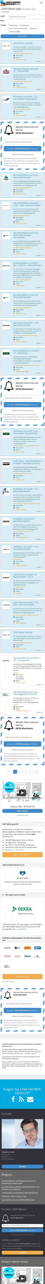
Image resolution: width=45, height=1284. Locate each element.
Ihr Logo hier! (22, 976)
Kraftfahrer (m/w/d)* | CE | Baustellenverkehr (26, 490)
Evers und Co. (17, 559)
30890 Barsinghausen (23, 710)
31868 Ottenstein (21, 87)
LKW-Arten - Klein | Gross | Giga (14, 1196)
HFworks (16, 672)
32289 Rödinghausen (22, 537)
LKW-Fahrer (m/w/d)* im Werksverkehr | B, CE (24, 575)
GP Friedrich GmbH (19, 587)
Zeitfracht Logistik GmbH (21, 215)
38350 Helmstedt (21, 565)
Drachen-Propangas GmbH (21, 280)
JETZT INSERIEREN (22, 854)
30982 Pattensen (21, 510)
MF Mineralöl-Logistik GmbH (22, 187)
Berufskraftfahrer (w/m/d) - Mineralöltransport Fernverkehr (26, 235)
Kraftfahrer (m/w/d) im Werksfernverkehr (24, 519)
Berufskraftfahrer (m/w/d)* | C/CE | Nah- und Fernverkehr (27, 204)
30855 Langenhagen (22, 371)
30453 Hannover (21, 254)
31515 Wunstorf (21, 115)
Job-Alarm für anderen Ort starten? (22, 154)
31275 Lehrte (20, 286)
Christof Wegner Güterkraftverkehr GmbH (26, 365)
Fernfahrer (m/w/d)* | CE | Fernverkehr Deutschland (26, 97)
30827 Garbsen (21, 683)
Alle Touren (13, 31)
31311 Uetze (20, 452)
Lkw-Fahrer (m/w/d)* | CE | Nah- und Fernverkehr (26, 603)
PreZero (15, 704)
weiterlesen (22, 929)
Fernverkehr (24, 25)
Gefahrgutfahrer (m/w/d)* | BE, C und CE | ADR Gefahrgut (27, 264)
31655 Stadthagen (21, 341)
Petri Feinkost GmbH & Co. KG (22, 81)
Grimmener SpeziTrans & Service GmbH (26, 615)
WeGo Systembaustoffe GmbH (22, 53)
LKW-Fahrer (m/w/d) (22, 43)
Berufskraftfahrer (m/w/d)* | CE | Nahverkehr (26, 69)
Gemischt (33, 28)
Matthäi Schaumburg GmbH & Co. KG (25, 335)
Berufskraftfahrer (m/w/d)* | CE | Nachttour (26, 351)
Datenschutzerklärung (11, 166)
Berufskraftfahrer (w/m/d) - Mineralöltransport (26, 176)
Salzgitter (19, 593)
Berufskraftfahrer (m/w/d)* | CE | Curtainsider (26, 659)
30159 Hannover (21, 59)
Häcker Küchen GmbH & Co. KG (23, 531)
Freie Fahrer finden (23, 815)
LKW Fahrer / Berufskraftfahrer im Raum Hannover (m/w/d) (27, 462)
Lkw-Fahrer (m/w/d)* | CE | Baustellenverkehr (26, 323)
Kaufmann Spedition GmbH (21, 109)
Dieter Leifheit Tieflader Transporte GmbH (26, 503)
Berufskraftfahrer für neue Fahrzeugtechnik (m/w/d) (25, 693)
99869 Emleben (21, 194)
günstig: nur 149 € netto (14, 850)
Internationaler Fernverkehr (18, 28)
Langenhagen (20, 480)
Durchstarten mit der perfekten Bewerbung (18, 1200)
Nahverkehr (13, 25)
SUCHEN (22, 36)
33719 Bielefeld (21, 623)
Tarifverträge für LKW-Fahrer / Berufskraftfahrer (20, 1193)
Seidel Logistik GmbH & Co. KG (22, 473)
